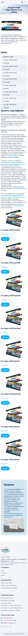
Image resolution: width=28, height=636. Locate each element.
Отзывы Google (5, 557)
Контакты (3, 573)
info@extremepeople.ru (9, 623)
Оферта (3, 575)
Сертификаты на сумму (7, 600)
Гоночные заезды (6, 603)
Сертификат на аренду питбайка (10, 610)
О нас (2, 570)
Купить (5, 239)
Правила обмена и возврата (9, 588)
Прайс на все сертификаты (9, 585)
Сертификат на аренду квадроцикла (11, 608)
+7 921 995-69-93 (8, 620)
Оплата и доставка (6, 583)
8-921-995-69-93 (13, 155)
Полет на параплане (7, 598)
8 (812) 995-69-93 (8, 618)
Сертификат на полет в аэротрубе (11, 605)
